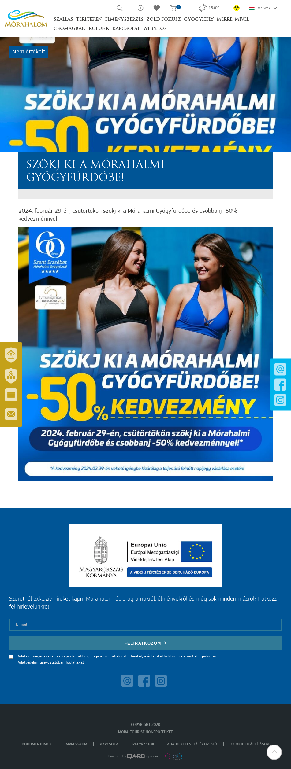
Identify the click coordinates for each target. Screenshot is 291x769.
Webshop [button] (155, 29)
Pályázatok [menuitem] (143, 744)
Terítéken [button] (89, 19)
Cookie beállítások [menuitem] (250, 744)
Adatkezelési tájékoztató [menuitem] (192, 744)
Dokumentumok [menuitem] (37, 744)
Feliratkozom (146, 643)
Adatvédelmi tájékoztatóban (41, 662)
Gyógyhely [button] (199, 19)
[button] (274, 752)
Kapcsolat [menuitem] (110, 744)
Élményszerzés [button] (124, 19)
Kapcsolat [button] (126, 29)
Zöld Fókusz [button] (164, 19)
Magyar (263, 8)
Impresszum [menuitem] (76, 744)
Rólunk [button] (99, 29)
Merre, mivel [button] (233, 19)
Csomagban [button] (70, 29)
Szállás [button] (63, 19)
